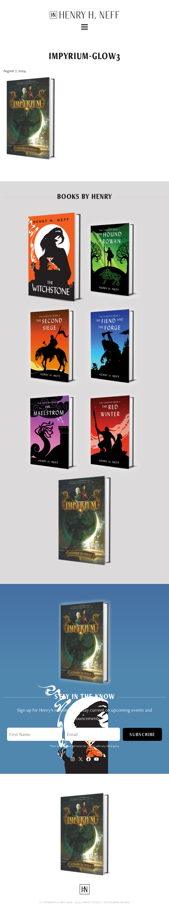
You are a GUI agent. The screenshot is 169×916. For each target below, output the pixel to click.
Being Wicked (121, 902)
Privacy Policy (92, 902)
